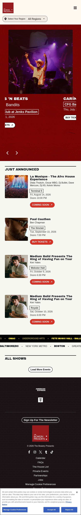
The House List (40, 467)
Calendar (40, 458)
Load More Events (40, 369)
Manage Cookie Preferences (40, 484)
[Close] (77, 492)
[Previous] (8, 153)
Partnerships (40, 475)
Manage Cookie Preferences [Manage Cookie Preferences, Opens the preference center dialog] (14, 510)
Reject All (69, 510)
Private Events (40, 471)
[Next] (16, 153)
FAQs (41, 462)
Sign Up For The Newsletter (40, 420)
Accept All (51, 510)
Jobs (40, 480)
